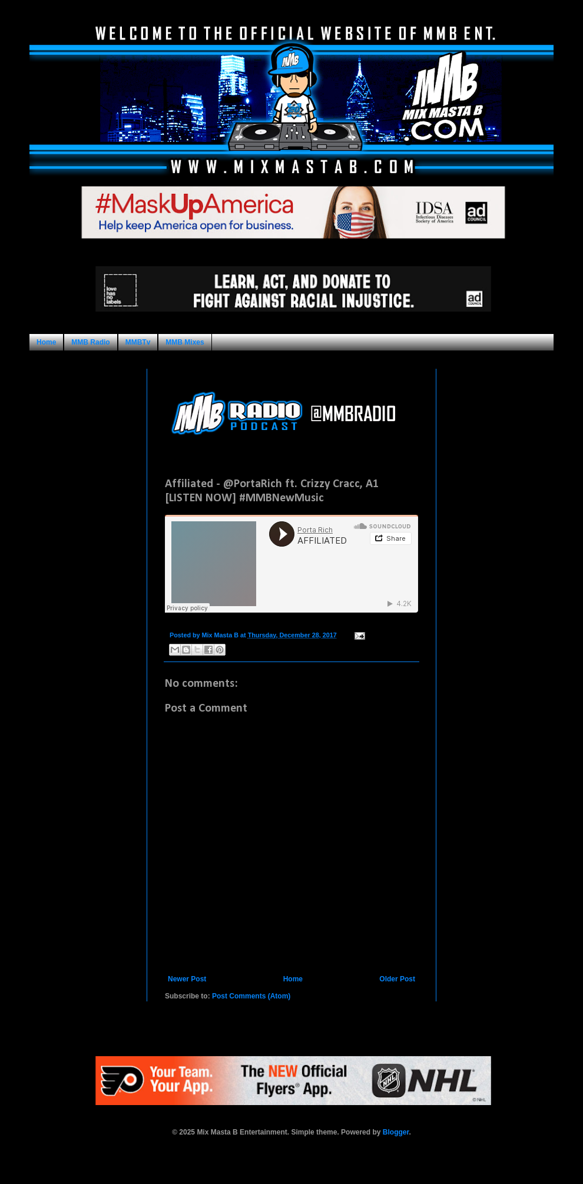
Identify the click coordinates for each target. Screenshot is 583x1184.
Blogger (396, 1132)
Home (46, 342)
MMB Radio (90, 342)
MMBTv (138, 342)
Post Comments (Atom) (251, 996)
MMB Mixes (184, 342)
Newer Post (187, 979)
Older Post (397, 979)
